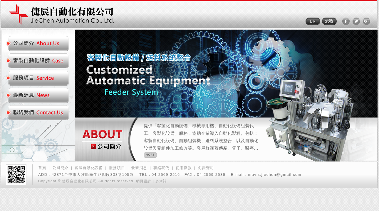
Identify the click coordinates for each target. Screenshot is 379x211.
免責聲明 (206, 168)
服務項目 (117, 168)
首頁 (42, 168)
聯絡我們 (161, 168)
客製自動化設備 (89, 168)
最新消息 (139, 168)
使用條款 (184, 168)
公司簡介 (60, 168)
